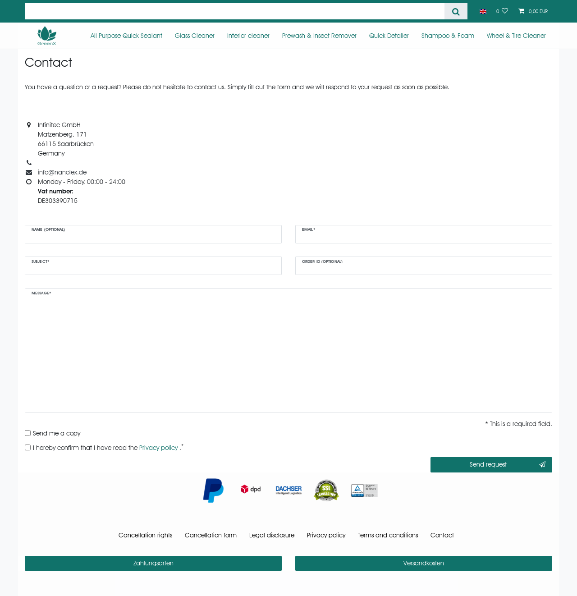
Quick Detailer (389, 35)
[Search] (455, 11)
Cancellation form (211, 535)
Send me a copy (56, 433)
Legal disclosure (271, 535)
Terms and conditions (388, 535)
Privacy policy (326, 535)
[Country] (482, 11)
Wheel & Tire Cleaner (516, 35)
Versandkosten (423, 563)
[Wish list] (502, 11)
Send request (507, 465)
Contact (442, 535)
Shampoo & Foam (447, 35)
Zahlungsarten (153, 563)
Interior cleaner (248, 35)
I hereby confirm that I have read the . (108, 447)
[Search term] (234, 11)
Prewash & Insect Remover (319, 35)
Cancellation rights (145, 535)
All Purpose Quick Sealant (126, 35)
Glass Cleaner (195, 35)
